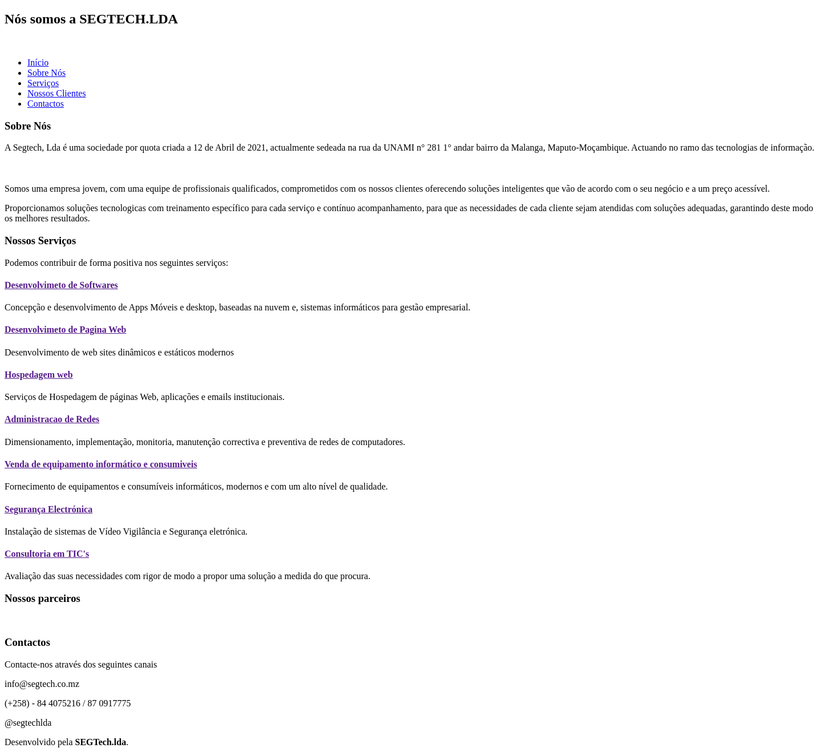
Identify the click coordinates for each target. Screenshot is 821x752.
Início (37, 62)
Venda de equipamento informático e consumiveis (101, 464)
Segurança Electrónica (48, 509)
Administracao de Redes (52, 419)
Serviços (43, 83)
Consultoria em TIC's (47, 554)
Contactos (45, 103)
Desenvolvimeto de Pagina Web (65, 329)
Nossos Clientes (56, 93)
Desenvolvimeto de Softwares (61, 285)
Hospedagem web (39, 374)
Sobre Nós (46, 73)
